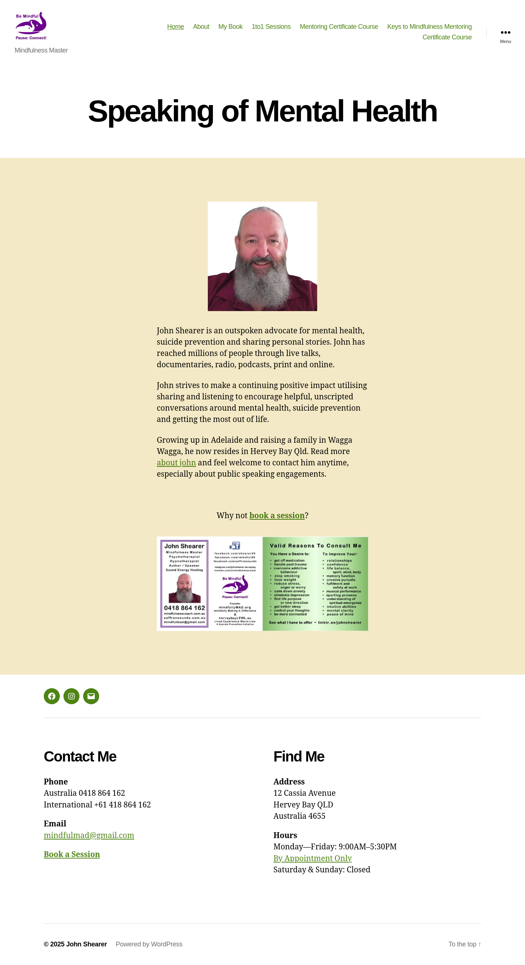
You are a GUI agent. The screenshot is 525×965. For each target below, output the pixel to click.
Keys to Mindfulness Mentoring (429, 26)
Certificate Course (447, 37)
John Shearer (86, 944)
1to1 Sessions (271, 26)
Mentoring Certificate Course (339, 26)
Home (175, 26)
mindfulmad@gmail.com (89, 836)
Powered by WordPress (149, 944)
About (201, 26)
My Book (230, 26)
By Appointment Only (312, 859)
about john (176, 463)
